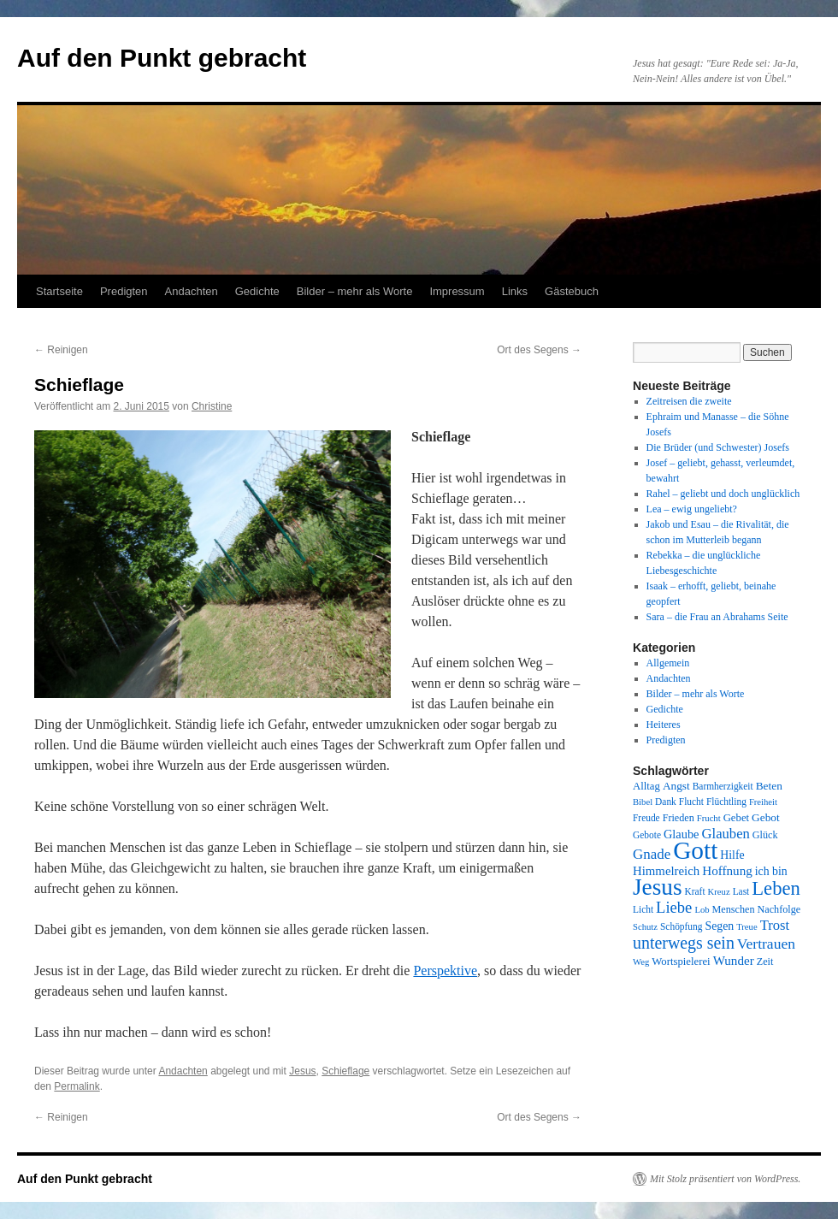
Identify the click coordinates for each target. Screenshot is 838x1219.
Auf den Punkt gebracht (161, 58)
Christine (212, 406)
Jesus (302, 1071)
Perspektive (445, 970)
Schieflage (345, 1071)
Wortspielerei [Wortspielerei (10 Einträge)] (681, 962)
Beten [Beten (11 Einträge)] (769, 785)
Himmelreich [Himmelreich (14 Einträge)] (666, 871)
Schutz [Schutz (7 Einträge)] (645, 927)
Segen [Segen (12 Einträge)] (719, 926)
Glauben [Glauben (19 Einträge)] (726, 833)
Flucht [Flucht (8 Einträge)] (691, 801)
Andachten (191, 291)
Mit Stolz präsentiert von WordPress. (725, 1179)
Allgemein (668, 663)
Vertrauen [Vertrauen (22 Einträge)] (766, 943)
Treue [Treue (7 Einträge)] (746, 927)
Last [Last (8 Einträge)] (741, 891)
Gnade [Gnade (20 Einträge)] (651, 854)
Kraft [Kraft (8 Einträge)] (695, 891)
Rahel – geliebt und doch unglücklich (723, 494)
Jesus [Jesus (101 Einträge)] (657, 887)
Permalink (76, 1086)
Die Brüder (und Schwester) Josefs (717, 447)
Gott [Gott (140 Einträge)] (695, 850)
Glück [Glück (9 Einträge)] (765, 835)
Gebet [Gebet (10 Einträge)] (736, 818)
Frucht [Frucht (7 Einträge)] (709, 818)
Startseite (59, 291)
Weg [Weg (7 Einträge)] (641, 962)
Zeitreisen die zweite (689, 401)
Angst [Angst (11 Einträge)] (676, 785)
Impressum (456, 291)
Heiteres (663, 725)
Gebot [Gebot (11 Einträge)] (766, 817)
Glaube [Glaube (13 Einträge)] (681, 834)
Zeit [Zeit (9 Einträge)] (765, 962)
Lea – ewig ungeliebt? (691, 509)
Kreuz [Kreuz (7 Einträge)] (719, 891)
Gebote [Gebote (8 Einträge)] (647, 835)
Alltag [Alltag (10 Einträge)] (646, 786)
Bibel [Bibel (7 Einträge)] (642, 802)
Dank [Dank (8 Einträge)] (665, 801)
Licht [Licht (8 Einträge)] (643, 909)
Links (515, 291)
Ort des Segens (539, 350)
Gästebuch (572, 291)
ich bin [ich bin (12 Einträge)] (771, 871)
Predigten (124, 291)
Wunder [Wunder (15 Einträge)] (733, 961)
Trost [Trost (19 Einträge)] (775, 925)
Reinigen (61, 350)
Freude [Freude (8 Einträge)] (646, 818)
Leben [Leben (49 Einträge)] (776, 888)
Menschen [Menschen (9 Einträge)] (733, 909)
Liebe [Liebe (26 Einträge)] (674, 907)
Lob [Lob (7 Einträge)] (701, 909)
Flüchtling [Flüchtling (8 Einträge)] (726, 801)
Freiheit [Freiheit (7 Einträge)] (763, 802)
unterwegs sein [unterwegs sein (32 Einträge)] (684, 942)
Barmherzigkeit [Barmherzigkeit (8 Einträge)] (723, 786)
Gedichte (257, 291)
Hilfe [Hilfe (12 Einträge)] (732, 855)
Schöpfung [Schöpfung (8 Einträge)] (681, 926)
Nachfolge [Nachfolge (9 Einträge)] (779, 909)
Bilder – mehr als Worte (355, 291)
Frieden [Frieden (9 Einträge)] (678, 818)
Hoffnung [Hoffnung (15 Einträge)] (727, 871)
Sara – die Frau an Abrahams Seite (717, 617)
